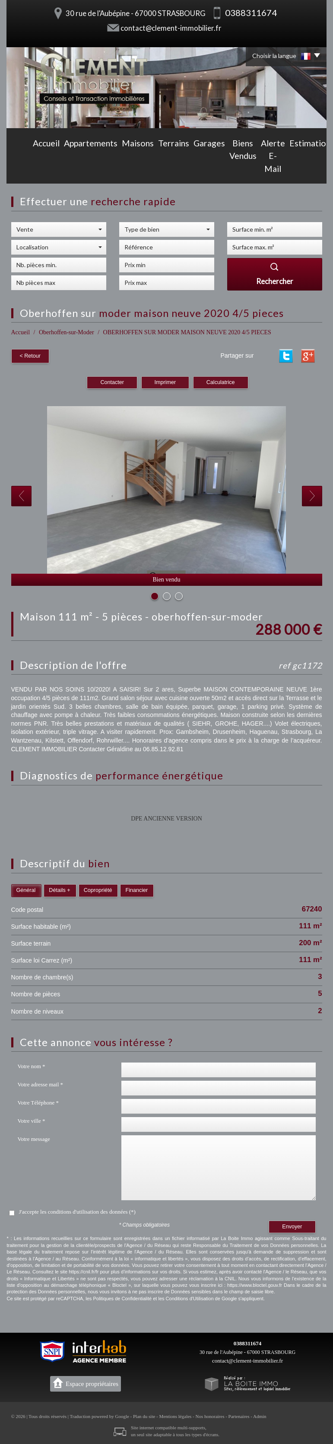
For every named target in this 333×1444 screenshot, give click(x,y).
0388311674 (247, 1342)
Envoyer (292, 1225)
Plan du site (144, 1415)
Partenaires (239, 1415)
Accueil (20, 170)
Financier (136, 888)
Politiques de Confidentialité (122, 1297)
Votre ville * (31, 1119)
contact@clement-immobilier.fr (171, 27)
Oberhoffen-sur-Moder (66, 332)
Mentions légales (175, 1415)
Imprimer (165, 381)
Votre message (34, 1137)
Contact (311, 170)
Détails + (59, 888)
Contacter (112, 381)
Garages (155, 170)
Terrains (126, 170)
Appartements (56, 170)
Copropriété (98, 888)
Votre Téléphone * (38, 1101)
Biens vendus (193, 170)
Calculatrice (220, 381)
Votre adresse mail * (40, 1083)
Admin (259, 1415)
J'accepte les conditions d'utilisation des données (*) (77, 1210)
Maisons (95, 170)
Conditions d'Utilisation (190, 1297)
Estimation (279, 170)
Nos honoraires (210, 1415)
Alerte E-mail (237, 170)
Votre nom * (31, 1065)
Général (26, 888)
